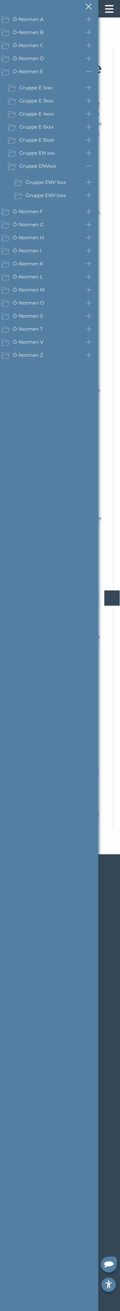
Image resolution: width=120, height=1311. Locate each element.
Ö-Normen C (28, 45)
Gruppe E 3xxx (36, 101)
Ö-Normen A (28, 19)
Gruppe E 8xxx (36, 140)
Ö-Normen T (28, 329)
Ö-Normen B (28, 32)
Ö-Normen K (28, 264)
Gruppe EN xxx (37, 153)
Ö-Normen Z (28, 355)
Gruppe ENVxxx (37, 166)
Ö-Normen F (28, 211)
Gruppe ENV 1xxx (46, 182)
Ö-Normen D (28, 58)
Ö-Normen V (28, 342)
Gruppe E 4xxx (36, 114)
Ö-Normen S (28, 316)
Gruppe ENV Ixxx (46, 195)
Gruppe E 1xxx (35, 88)
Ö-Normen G (28, 225)
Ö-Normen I (27, 251)
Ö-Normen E (28, 71)
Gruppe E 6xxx (36, 127)
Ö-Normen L (28, 277)
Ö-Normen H (28, 238)
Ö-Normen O (28, 303)
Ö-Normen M (28, 290)
